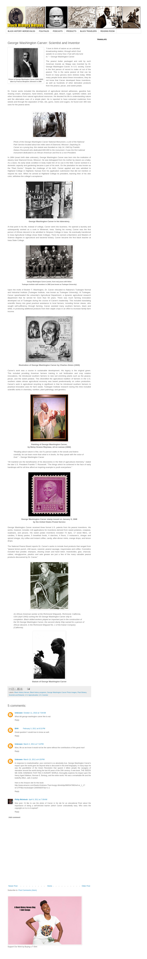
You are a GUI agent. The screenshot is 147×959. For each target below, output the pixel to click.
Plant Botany (81, 692)
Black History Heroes (21, 692)
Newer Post (12, 886)
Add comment (14, 817)
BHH (17, 729)
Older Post (86, 886)
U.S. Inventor (43, 695)
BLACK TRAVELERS (88, 31)
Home (49, 886)
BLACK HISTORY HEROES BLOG (21, 31)
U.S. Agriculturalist (31, 695)
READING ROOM (108, 31)
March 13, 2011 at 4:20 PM (34, 759)
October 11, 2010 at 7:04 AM (35, 713)
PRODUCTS (71, 31)
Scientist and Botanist (16, 695)
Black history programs (38, 692)
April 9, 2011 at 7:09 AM (38, 799)
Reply (17, 720)
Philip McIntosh (21, 799)
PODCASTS (58, 31)
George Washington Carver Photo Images (62, 692)
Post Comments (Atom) (27, 890)
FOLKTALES (44, 31)
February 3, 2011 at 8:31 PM (34, 729)
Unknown (19, 713)
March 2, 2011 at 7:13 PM (34, 744)
